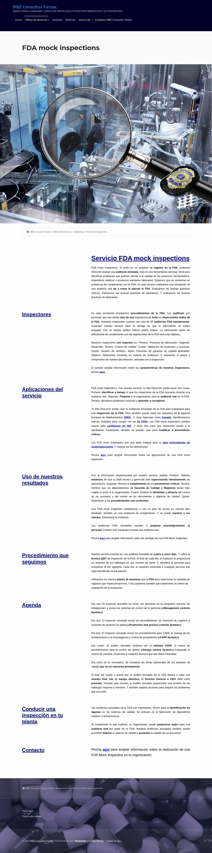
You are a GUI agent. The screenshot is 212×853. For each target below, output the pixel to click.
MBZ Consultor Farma (35, 7)
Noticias (70, 19)
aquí (103, 455)
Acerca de (84, 19)
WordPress (98, 840)
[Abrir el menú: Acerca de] (92, 19)
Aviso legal (27, 810)
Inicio (18, 19)
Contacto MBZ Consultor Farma (113, 19)
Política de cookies (32, 816)
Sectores (57, 19)
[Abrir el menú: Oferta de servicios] (49, 19)
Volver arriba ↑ (114, 840)
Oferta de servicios (36, 19)
